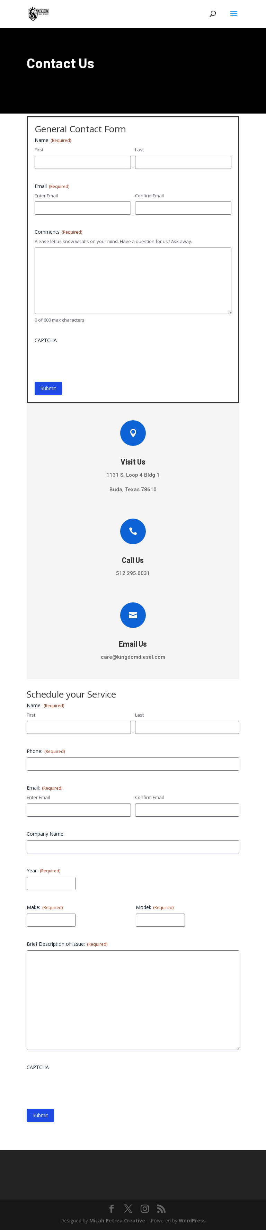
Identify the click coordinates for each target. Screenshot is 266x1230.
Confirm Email (149, 195)
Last (139, 149)
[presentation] (87, 360)
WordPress (192, 1220)
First (39, 149)
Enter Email (46, 195)
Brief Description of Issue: (67, 944)
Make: (45, 907)
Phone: (46, 751)
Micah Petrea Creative (117, 1220)
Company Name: (45, 834)
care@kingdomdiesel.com (133, 657)
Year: (43, 870)
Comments (58, 231)
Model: (155, 907)
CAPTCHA (46, 340)
